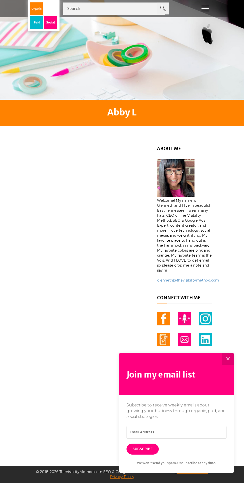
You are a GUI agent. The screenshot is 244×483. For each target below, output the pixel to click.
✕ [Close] (228, 359)
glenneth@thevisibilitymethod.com (188, 280)
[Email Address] (176, 432)
